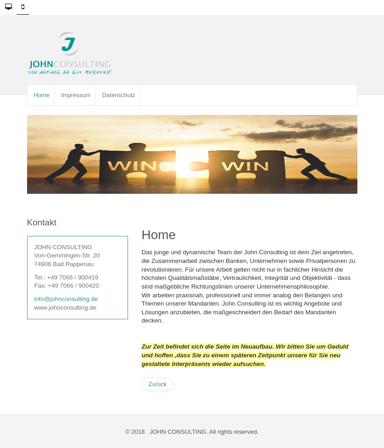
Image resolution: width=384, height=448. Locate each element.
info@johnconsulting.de (66, 298)
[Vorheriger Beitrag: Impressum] (158, 384)
